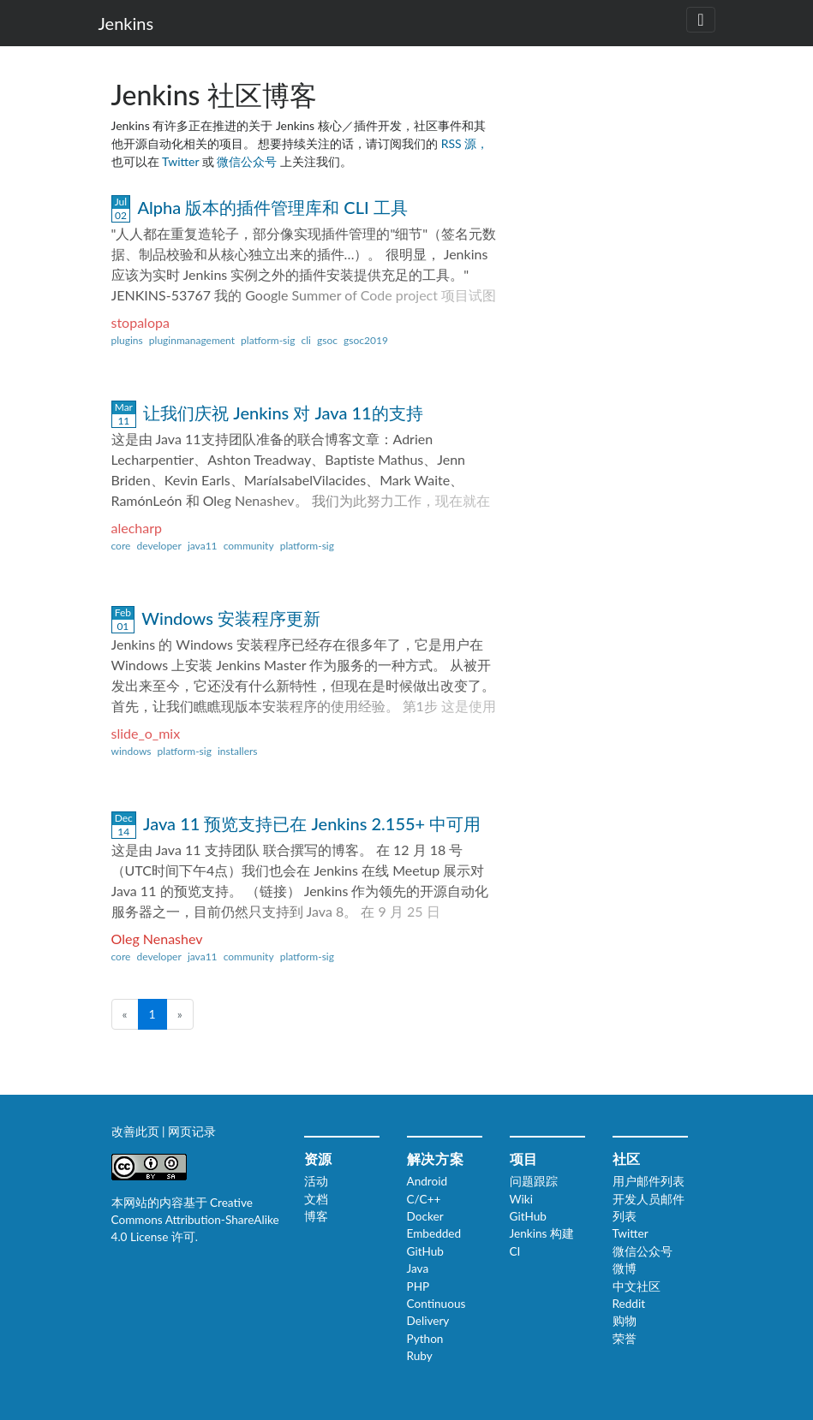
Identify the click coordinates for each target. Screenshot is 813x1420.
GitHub (425, 1251)
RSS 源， (465, 143)
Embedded (434, 1233)
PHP (418, 1286)
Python (425, 1339)
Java (418, 1268)
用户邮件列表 (648, 1181)
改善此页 (137, 1131)
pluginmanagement (192, 340)
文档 (316, 1199)
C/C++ (424, 1199)
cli (305, 340)
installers (238, 751)
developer (158, 545)
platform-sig (268, 340)
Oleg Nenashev (157, 938)
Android (427, 1181)
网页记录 (192, 1131)
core (121, 545)
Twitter (182, 161)
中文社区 (637, 1286)
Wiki (521, 1199)
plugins (127, 340)
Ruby (420, 1356)
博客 (316, 1216)
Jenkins (126, 23)
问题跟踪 (534, 1181)
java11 (203, 545)
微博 (625, 1268)
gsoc (327, 340)
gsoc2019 (366, 340)
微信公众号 (248, 161)
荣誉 (625, 1339)
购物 (625, 1321)
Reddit (629, 1303)
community (249, 545)
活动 (316, 1181)
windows (131, 751)
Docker (425, 1216)
